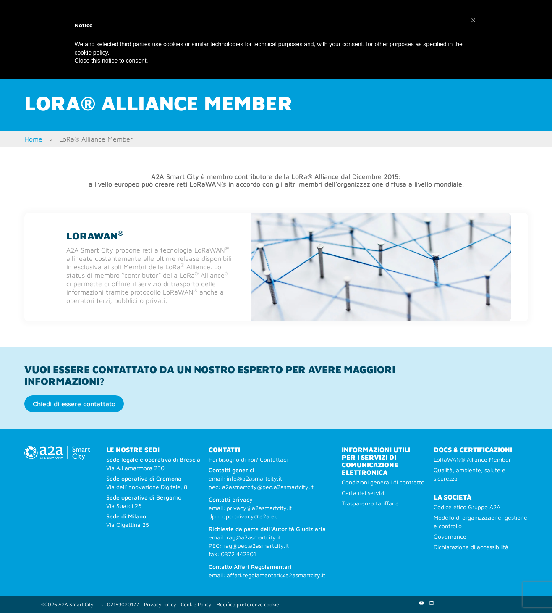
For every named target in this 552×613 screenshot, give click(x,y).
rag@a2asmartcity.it (254, 537)
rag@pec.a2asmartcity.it (256, 545)
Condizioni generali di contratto (383, 482)
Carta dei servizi (363, 492)
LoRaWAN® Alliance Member (472, 459)
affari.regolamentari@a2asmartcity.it (276, 575)
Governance (450, 536)
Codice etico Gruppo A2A (467, 506)
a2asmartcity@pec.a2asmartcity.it (268, 486)
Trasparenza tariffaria (370, 503)
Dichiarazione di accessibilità (471, 546)
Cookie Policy (196, 604)
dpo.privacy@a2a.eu (250, 516)
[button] (473, 20)
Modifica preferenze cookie (247, 604)
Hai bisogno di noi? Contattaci (248, 459)
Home (33, 139)
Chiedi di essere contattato (74, 404)
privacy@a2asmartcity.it (259, 507)
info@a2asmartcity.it (254, 478)
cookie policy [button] (91, 52)
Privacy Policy (160, 604)
